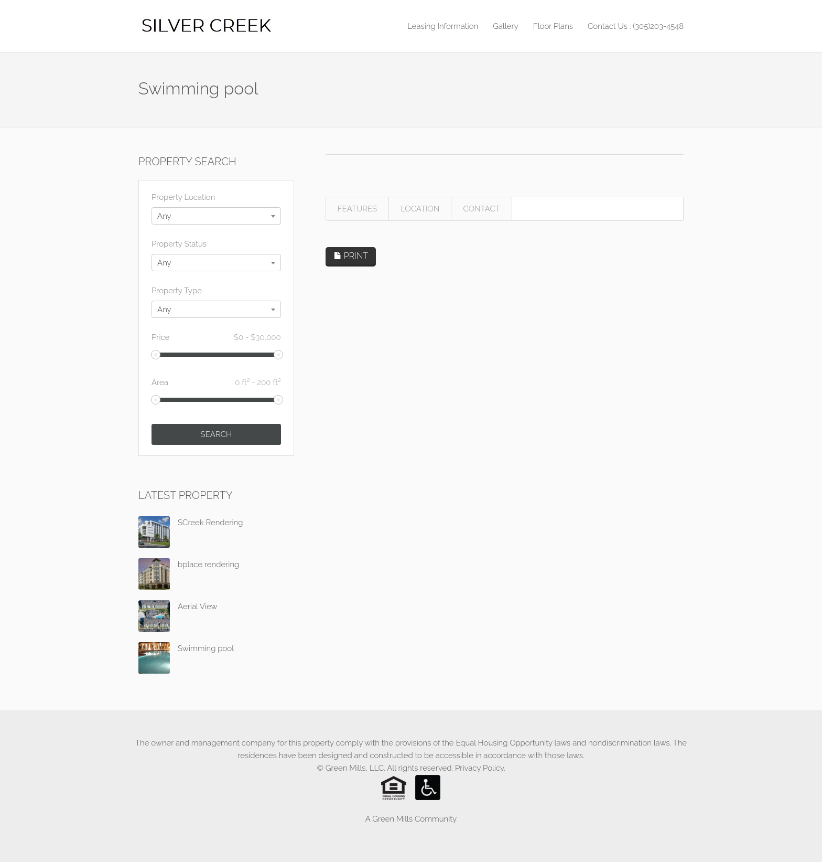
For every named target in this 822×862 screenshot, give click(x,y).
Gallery (505, 26)
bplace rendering (208, 564)
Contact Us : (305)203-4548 (636, 26)
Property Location (183, 197)
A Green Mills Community (411, 819)
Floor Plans (553, 26)
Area (216, 381)
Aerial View (198, 606)
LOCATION (420, 209)
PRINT (350, 256)
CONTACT (481, 209)
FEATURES (357, 209)
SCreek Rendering (210, 522)
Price (216, 337)
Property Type (177, 290)
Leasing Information (442, 26)
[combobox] (216, 216)
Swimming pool (206, 648)
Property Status (179, 244)
